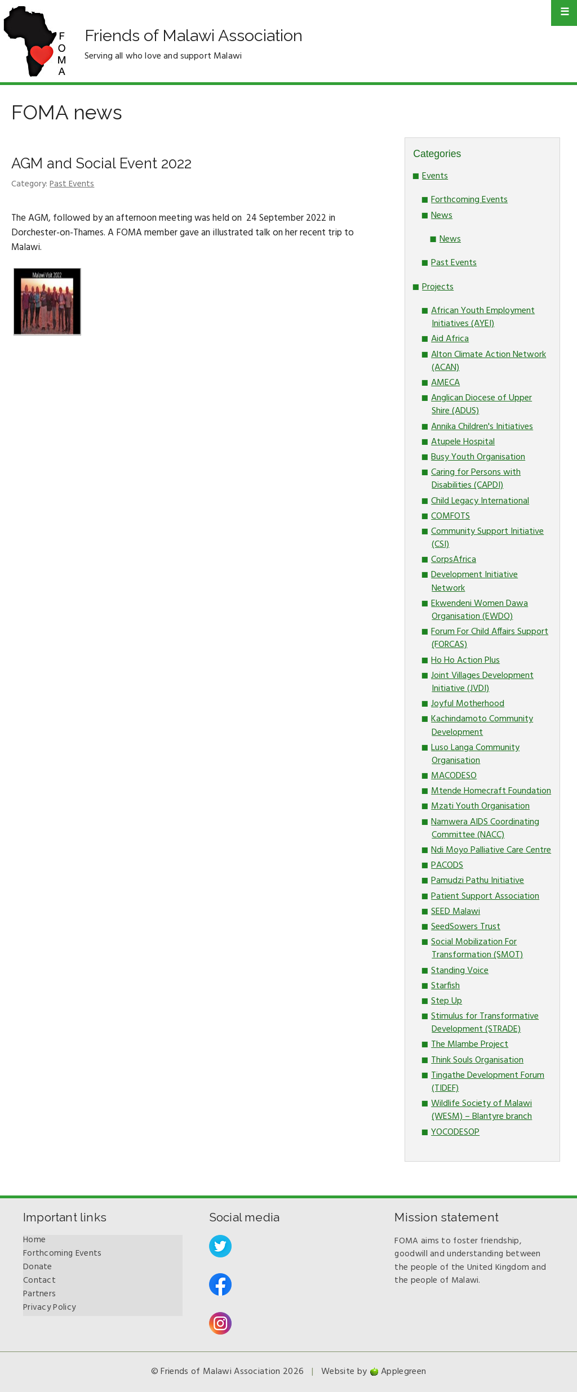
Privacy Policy (49, 1307)
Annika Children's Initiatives (482, 427)
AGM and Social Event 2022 (101, 163)
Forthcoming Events (469, 200)
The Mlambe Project (469, 1044)
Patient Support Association (485, 896)
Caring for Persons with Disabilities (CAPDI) (476, 479)
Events (435, 176)
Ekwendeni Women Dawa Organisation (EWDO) (479, 610)
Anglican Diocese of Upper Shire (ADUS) (481, 404)
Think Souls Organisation (477, 1060)
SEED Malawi (455, 911)
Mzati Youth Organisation (480, 806)
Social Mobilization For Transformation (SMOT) (477, 948)
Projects (438, 287)
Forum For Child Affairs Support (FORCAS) (489, 638)
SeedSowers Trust (465, 927)
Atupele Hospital (463, 442)
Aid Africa (450, 339)
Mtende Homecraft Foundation (491, 791)
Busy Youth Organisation (478, 457)
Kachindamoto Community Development (482, 725)
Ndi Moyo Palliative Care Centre (491, 850)
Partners (39, 1294)
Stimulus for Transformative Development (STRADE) (485, 1023)
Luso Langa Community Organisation (475, 754)
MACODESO (454, 776)
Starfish (445, 986)
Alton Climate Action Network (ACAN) (488, 361)
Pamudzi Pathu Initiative (477, 880)
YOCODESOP (455, 1132)
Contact (39, 1280)
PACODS (447, 865)
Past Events (72, 184)
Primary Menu (564, 13)
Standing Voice (460, 970)
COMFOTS (450, 516)
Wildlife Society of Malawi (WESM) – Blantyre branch (481, 1110)
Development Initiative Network (474, 581)
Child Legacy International (480, 501)
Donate (37, 1267)
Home (34, 1240)
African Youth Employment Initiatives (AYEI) (483, 317)
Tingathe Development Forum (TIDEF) (487, 1082)
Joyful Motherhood (467, 704)
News (441, 215)
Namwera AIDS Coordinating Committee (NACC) (485, 828)
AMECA (445, 383)
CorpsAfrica (453, 559)
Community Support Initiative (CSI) (487, 538)
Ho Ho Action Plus (465, 660)
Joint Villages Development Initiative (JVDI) (482, 682)
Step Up (446, 1001)
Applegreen (403, 1371)
